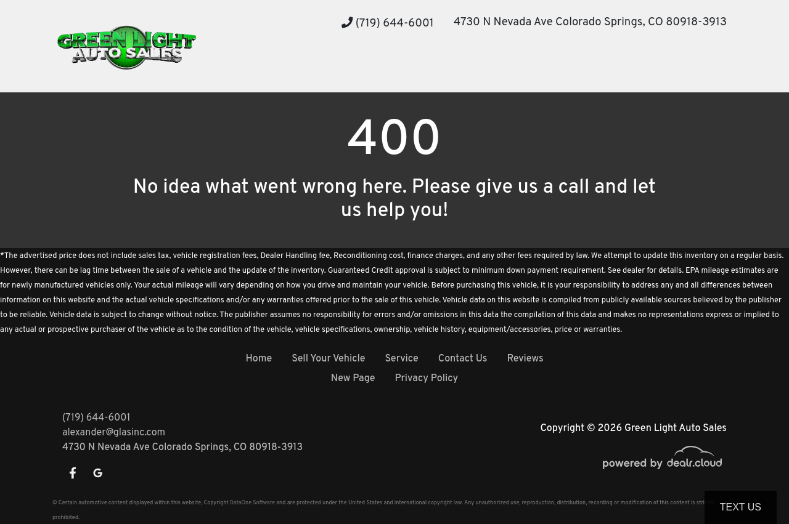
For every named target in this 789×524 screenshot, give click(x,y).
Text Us (740, 507)
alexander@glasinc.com (113, 433)
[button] (303, 69)
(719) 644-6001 (387, 24)
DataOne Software (252, 502)
